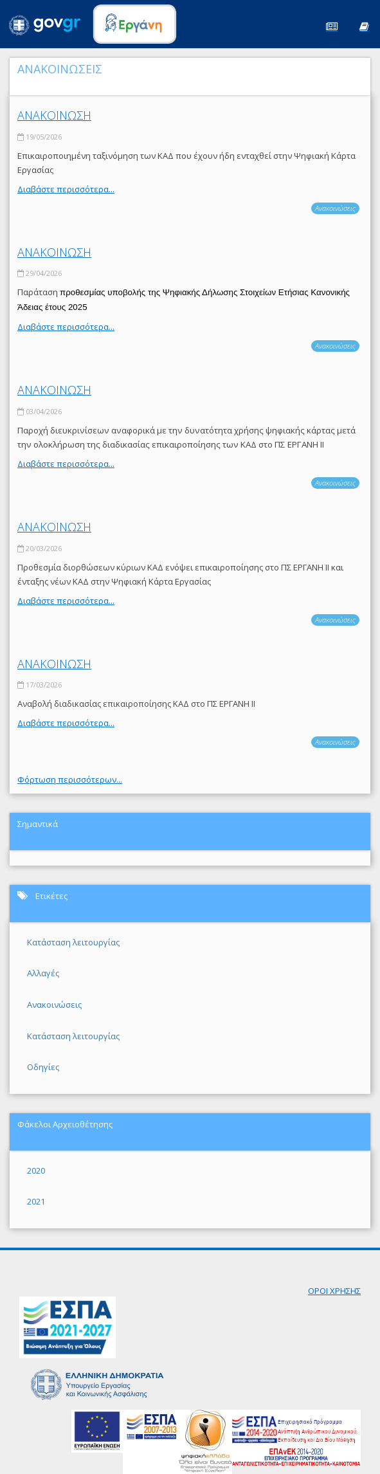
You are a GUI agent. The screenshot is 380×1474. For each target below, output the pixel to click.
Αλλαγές (43, 973)
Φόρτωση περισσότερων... (69, 779)
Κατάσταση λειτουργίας (73, 942)
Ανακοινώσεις (335, 208)
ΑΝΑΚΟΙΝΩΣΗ (54, 115)
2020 (36, 1170)
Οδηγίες (43, 1067)
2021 (36, 1201)
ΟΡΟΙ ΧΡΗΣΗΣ (334, 1291)
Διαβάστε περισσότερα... (65, 189)
